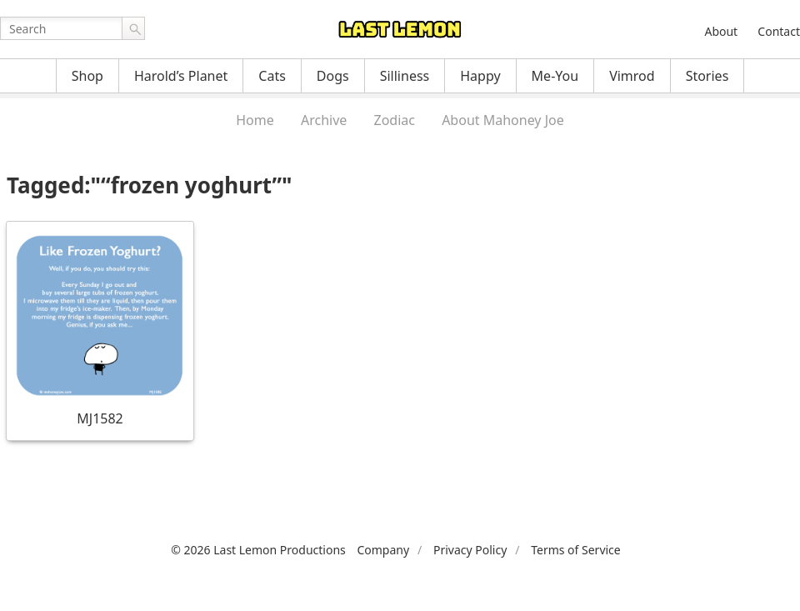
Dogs (333, 76)
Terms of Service (576, 550)
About (721, 31)
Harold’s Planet (181, 76)
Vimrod (632, 76)
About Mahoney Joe (503, 120)
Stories (707, 76)
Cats (272, 76)
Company (383, 550)
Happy (480, 76)
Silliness (405, 76)
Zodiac (394, 120)
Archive (324, 120)
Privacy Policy (470, 550)
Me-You (555, 76)
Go (133, 28)
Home (255, 120)
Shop (87, 76)
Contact (779, 31)
